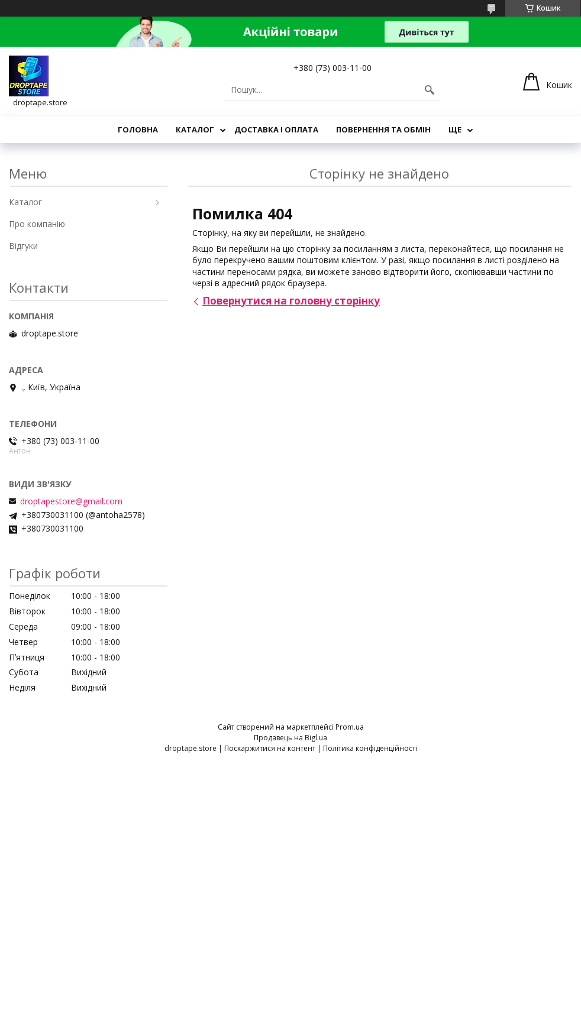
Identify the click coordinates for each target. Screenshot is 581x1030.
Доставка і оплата (276, 129)
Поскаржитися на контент (269, 748)
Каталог (195, 129)
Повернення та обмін (383, 129)
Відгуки (23, 245)
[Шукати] (429, 90)
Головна (138, 129)
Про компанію (37, 223)
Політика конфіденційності (370, 748)
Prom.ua (349, 727)
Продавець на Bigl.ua (290, 738)
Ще (454, 129)
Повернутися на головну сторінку (291, 300)
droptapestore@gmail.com (71, 501)
